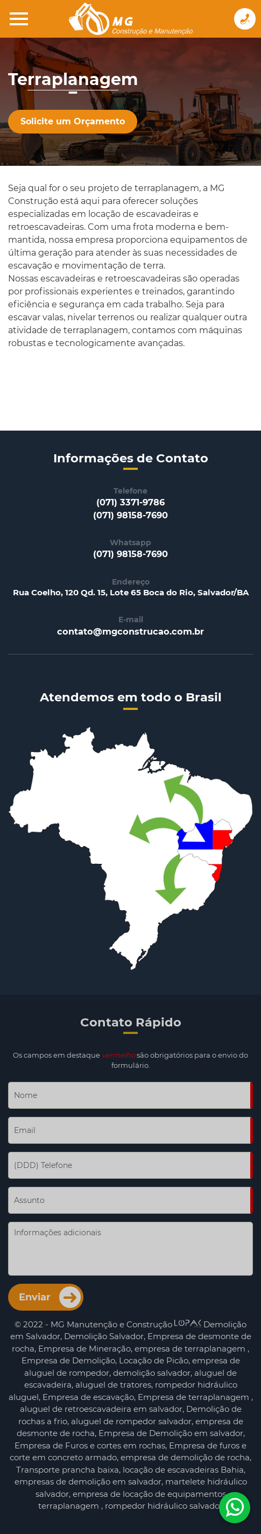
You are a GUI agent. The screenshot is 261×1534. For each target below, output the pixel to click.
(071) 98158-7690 (130, 515)
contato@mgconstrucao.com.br (130, 631)
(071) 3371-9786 (130, 502)
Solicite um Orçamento (72, 121)
